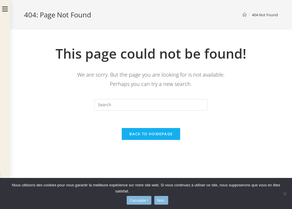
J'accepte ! (139, 200)
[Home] (244, 14)
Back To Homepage (151, 133)
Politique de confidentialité (153, 191)
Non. (161, 200)
